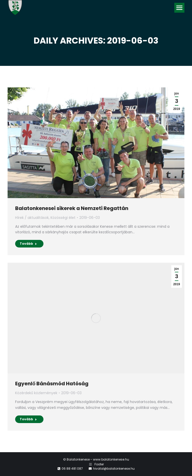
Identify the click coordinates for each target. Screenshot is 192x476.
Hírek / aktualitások (32, 217)
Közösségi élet (63, 217)
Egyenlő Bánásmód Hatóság (51, 383)
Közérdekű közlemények (36, 392)
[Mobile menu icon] (179, 8)
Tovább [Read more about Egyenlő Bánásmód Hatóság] (28, 419)
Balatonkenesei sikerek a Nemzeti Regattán (71, 208)
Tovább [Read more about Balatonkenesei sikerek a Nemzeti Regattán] (28, 243)
